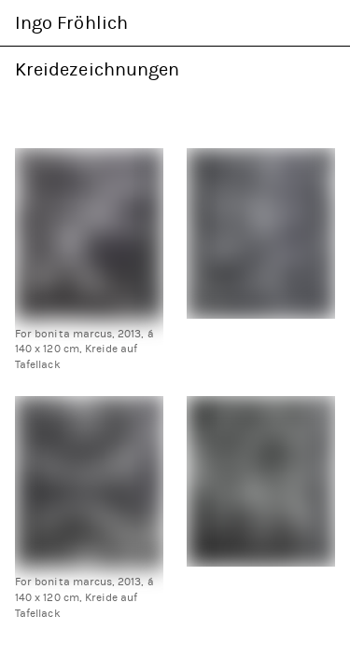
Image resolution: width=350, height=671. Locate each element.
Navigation (323, 22)
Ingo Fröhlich (71, 23)
